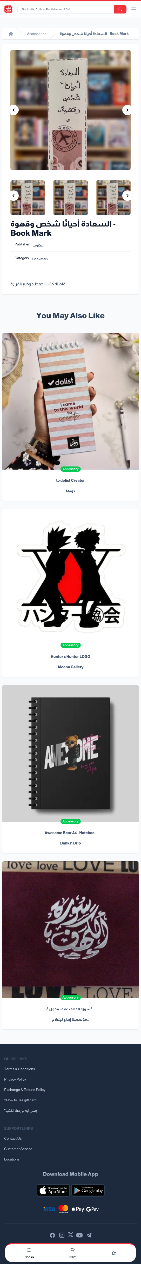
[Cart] (72, 1250)
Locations (11, 1159)
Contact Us (13, 1138)
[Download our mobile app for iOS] (53, 1190)
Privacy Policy (15, 1079)
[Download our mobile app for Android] (88, 1190)
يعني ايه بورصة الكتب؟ (20, 1110)
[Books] (29, 1250)
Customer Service (18, 1149)
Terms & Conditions (19, 1069)
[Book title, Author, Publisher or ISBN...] (66, 9)
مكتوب (37, 245)
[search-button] (120, 9)
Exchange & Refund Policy (24, 1090)
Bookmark (40, 259)
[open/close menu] (134, 9)
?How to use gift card (20, 1100)
